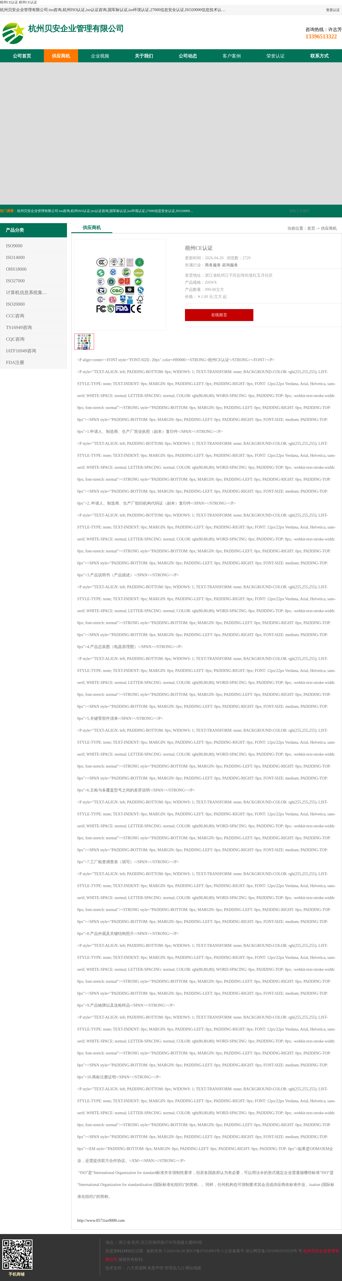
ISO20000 (15, 304)
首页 (311, 228)
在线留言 (219, 315)
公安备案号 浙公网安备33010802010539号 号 (263, 1251)
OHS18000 (16, 269)
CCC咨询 (15, 315)
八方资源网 (136, 1268)
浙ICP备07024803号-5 (204, 1251)
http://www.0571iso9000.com (101, 1220)
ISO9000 (14, 245)
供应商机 (61, 56)
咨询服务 (230, 265)
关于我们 (144, 56)
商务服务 (213, 265)
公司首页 (22, 56)
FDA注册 (15, 362)
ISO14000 (15, 257)
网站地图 (193, 1268)
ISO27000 (15, 280)
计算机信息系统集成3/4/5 (26, 292)
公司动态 (188, 56)
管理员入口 (174, 1268)
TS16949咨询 (19, 327)
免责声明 (155, 1268)
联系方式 (319, 56)
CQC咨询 (15, 339)
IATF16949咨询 (21, 350)
